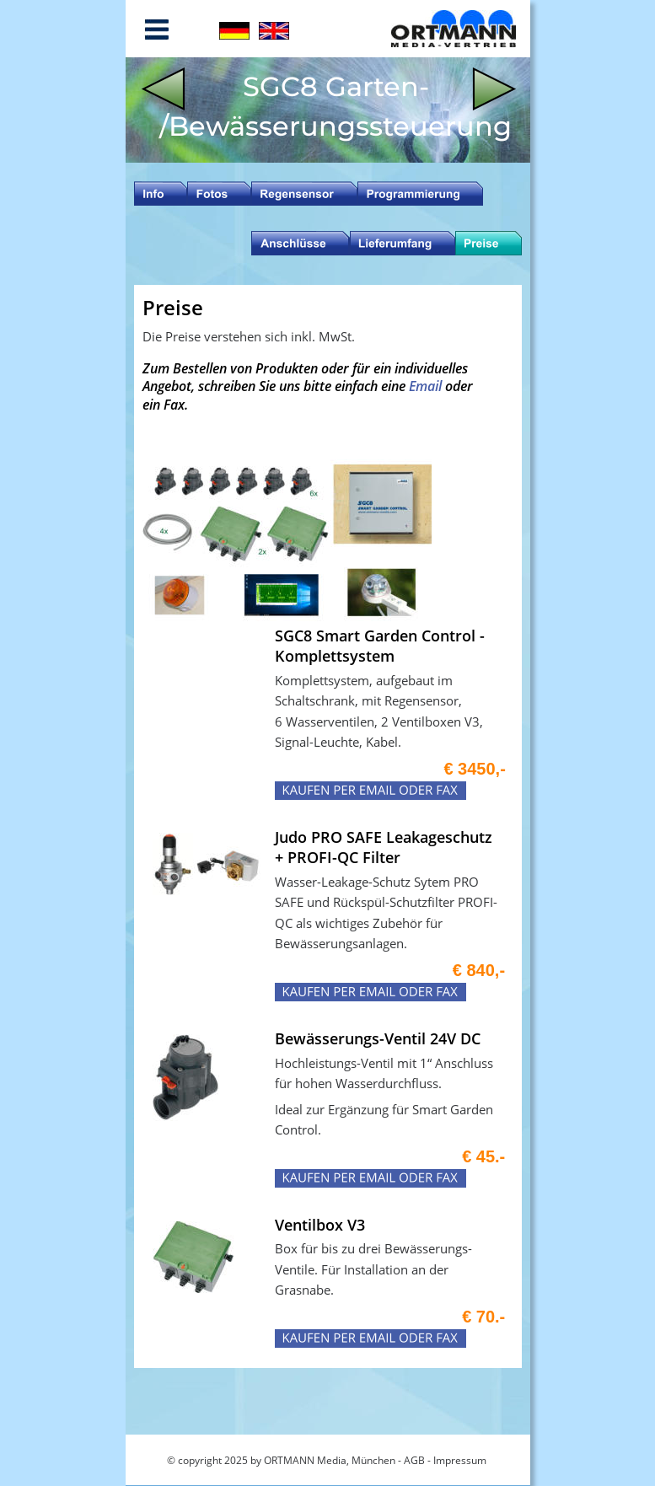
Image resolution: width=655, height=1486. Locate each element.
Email (427, 386)
